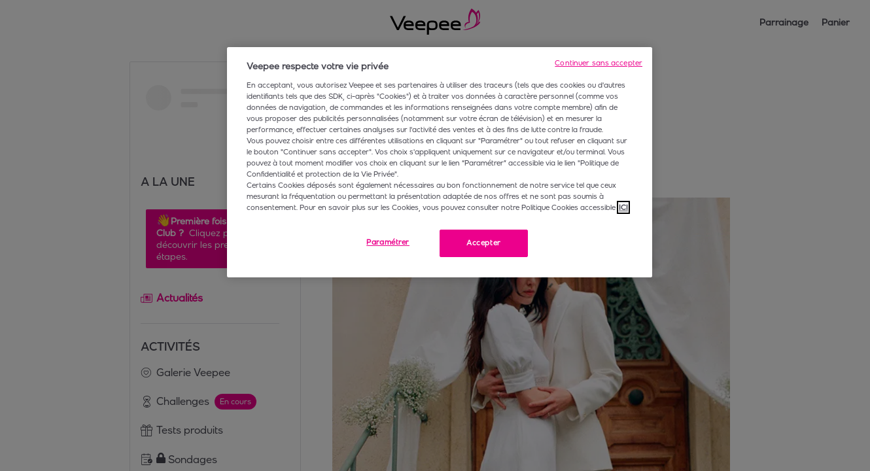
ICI (623, 207)
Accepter (483, 242)
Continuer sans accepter (598, 62)
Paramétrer (387, 242)
